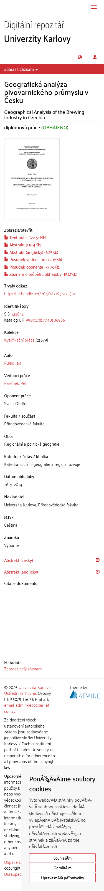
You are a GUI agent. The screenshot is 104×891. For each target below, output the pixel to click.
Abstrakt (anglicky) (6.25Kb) (31, 252)
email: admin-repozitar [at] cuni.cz (27, 708)
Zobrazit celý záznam (23, 668)
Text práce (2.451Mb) (25, 237)
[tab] (52, 317)
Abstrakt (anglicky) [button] (21, 572)
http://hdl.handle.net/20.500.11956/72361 (39, 293)
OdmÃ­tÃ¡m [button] (63, 867)
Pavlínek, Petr (16, 383)
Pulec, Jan (12, 363)
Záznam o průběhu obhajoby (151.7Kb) (40, 274)
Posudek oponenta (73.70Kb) (32, 267)
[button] (80, 57)
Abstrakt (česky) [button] (18, 560)
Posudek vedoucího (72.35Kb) (33, 259)
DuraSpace (14, 874)
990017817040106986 (45, 320)
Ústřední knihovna (20, 693)
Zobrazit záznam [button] (21, 69)
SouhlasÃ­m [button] (63, 857)
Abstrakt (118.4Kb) (22, 244)
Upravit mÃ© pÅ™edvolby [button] (62, 877)
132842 (17, 313)
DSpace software (19, 862)
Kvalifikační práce (19, 340)
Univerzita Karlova (35, 687)
